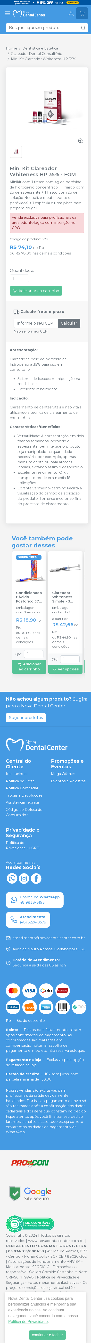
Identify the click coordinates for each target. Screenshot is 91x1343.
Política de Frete (20, 781)
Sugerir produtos (26, 717)
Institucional (16, 774)
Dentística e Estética (40, 48)
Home (11, 48)
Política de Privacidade (28, 1322)
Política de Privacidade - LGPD (23, 845)
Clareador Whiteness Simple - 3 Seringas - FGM (62, 597)
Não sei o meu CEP (31, 331)
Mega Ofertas (63, 774)
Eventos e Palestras (68, 781)
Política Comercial (22, 788)
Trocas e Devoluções (24, 795)
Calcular (69, 323)
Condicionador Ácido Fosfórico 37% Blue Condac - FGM (29, 597)
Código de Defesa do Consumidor (24, 812)
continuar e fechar (47, 1335)
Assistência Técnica (22, 802)
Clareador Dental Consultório (36, 53)
